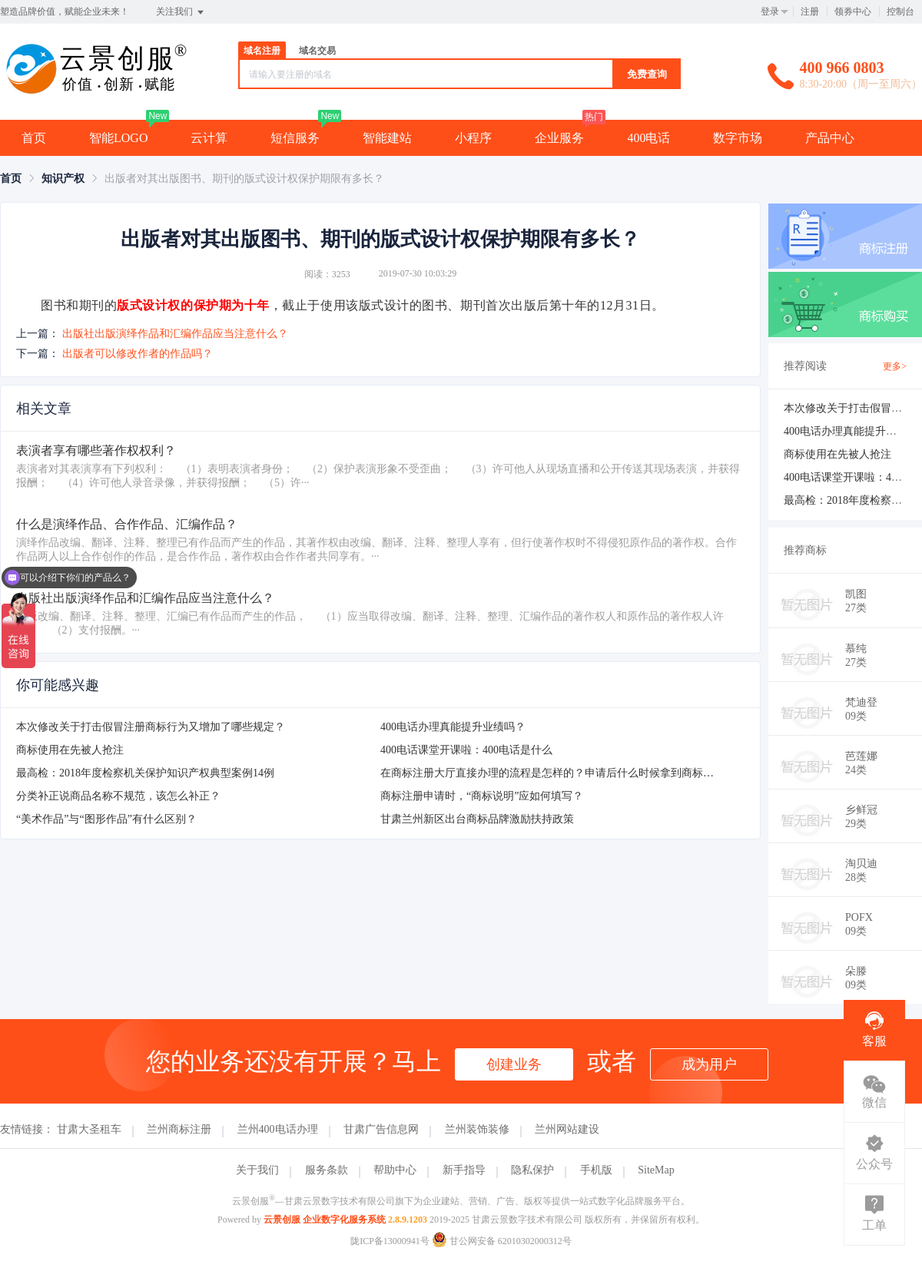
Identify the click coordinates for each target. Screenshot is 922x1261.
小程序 (473, 137)
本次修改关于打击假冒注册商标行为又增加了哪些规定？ (150, 727)
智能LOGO (118, 137)
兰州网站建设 (567, 1129)
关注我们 (181, 12)
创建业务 (514, 1064)
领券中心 (852, 11)
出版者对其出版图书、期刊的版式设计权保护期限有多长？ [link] (244, 178)
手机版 (596, 1170)
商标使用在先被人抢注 (70, 750)
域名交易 (317, 50)
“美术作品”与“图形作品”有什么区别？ (106, 819)
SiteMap (656, 1170)
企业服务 (559, 137)
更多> (895, 366)
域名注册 (262, 50)
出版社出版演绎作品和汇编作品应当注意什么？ (175, 333)
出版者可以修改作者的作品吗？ (137, 353)
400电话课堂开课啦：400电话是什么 (466, 750)
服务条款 (326, 1170)
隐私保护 (532, 1170)
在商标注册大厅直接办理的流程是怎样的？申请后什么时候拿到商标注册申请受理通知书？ (595, 773)
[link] (11, 178)
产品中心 (829, 137)
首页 (34, 137)
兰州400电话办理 (277, 1129)
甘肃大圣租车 (89, 1129)
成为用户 (709, 1064)
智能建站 (387, 137)
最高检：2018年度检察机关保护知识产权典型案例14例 (145, 773)
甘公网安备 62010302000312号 (502, 1241)
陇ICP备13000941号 (389, 1241)
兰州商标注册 (179, 1129)
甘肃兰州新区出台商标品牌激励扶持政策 (477, 819)
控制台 (900, 11)
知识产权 (63, 178)
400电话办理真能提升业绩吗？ (453, 727)
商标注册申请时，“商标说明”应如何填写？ (481, 796)
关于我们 (257, 1170)
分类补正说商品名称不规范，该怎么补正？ (118, 796)
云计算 (209, 137)
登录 (770, 11)
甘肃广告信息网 (381, 1129)
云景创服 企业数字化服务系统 (325, 1219)
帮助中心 (394, 1170)
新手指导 (464, 1170)
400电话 (648, 137)
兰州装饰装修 (477, 1129)
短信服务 (295, 137)
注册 (810, 11)
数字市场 (737, 137)
